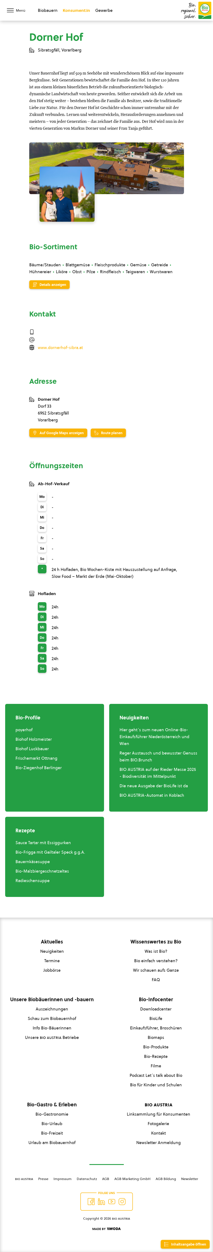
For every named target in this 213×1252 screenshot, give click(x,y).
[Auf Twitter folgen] (101, 1201)
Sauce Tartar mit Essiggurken (43, 842)
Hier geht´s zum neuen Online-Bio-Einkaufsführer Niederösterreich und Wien (154, 736)
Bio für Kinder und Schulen (156, 1085)
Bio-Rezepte (156, 1056)
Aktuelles (52, 941)
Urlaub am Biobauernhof (51, 1142)
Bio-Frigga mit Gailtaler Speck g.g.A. (50, 852)
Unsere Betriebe (52, 1037)
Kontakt (158, 1133)
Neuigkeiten (52, 951)
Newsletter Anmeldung (158, 1142)
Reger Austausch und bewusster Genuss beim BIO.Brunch (158, 756)
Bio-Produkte (156, 1047)
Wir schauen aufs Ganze (156, 970)
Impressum (63, 1178)
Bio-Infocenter (156, 999)
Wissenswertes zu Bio (155, 941)
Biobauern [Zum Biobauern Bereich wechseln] (48, 10)
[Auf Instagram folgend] (122, 1201)
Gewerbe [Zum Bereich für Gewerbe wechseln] (104, 10)
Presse (43, 1178)
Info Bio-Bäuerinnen (52, 1028)
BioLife (155, 1018)
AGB (105, 1178)
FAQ (156, 979)
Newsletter (189, 1178)
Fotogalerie (158, 1123)
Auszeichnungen (52, 1009)
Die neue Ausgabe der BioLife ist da (154, 786)
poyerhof (23, 730)
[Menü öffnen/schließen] (19, 10)
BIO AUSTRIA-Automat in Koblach (152, 795)
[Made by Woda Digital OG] (106, 1229)
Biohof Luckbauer (32, 749)
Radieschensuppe (32, 880)
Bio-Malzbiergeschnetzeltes (42, 871)
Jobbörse (52, 970)
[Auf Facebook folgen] (91, 1201)
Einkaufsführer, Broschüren (156, 1028)
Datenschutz (87, 1178)
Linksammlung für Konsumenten (158, 1114)
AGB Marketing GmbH (132, 1178)
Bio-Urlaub (51, 1123)
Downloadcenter (156, 1009)
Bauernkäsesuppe (32, 861)
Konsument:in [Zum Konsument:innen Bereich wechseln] (76, 10)
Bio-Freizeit (52, 1133)
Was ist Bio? (156, 951)
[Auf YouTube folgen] (112, 1201)
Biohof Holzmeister (33, 739)
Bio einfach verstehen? (156, 961)
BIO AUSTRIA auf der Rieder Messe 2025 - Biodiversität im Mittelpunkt (158, 773)
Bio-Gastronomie (51, 1114)
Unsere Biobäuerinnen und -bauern (52, 999)
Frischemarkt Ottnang (36, 758)
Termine (52, 961)
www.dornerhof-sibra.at (60, 347)
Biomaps (156, 1037)
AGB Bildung (166, 1178)
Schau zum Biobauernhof (52, 1018)
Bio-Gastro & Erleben (52, 1104)
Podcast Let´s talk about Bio (156, 1075)
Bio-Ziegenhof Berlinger (38, 767)
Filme (156, 1066)
